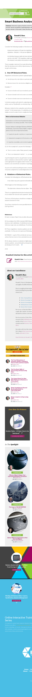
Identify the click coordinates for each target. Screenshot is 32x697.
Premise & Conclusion (24, 13)
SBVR (17, 325)
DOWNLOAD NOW (17, 436)
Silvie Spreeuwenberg (18, 540)
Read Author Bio (18, 41)
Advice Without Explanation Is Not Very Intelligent (17, 538)
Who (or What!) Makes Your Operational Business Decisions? (17, 475)
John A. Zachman (18, 508)
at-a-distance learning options (23, 625)
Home (26, 669)
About (25, 671)
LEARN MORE (16, 570)
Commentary (23, 10)
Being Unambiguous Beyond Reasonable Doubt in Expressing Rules (19, 389)
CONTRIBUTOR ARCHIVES (17, 355)
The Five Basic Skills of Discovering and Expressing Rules (19, 371)
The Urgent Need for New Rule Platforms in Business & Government (19, 380)
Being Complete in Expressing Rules (19, 397)
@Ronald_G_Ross (24, 333)
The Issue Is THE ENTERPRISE (17, 507)
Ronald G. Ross (22, 16)
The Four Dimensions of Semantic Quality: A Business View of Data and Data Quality (20, 361)
